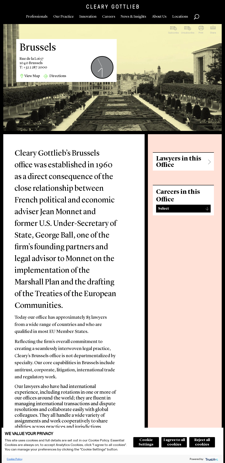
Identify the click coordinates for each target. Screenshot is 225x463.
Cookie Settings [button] (146, 442)
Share (213, 32)
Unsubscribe (187, 32)
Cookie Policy (14, 459)
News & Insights (133, 16)
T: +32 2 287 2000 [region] (33, 67)
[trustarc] (211, 459)
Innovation (87, 16)
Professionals (37, 16)
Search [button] (196, 17)
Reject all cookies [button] (202, 442)
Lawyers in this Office (178, 162)
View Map (32, 76)
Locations (180, 16)
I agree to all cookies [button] (174, 442)
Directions (57, 76)
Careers (108, 16)
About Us (159, 16)
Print (201, 32)
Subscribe (173, 32)
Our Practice (63, 16)
